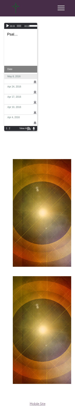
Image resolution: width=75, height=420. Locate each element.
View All (23, 128)
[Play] (8, 26)
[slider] (19, 26)
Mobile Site (37, 404)
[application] (20, 26)
